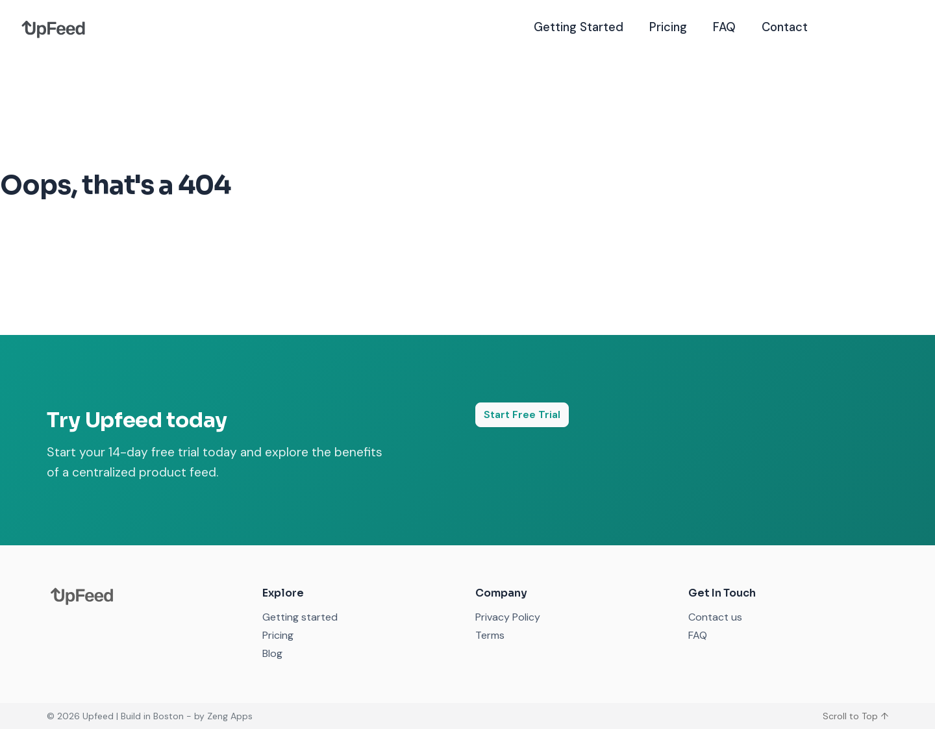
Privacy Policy (507, 617)
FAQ (724, 28)
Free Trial (870, 27)
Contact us (715, 617)
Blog (272, 653)
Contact (785, 28)
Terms (490, 635)
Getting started (300, 617)
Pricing (668, 28)
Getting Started (578, 28)
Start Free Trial (522, 414)
